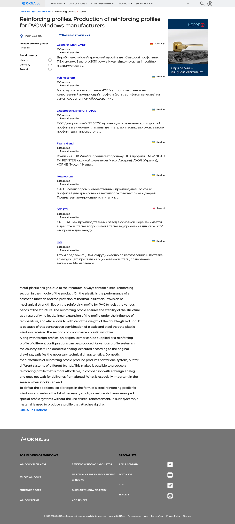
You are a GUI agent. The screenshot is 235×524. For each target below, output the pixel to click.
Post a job (125, 474)
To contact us (134, 516)
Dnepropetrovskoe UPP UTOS (76, 110)
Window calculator (33, 464)
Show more (143, 3)
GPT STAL (63, 209)
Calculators (77, 3)
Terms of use (157, 516)
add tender (79, 500)
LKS (59, 242)
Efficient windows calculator (92, 464)
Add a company (128, 464)
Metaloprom (65, 176)
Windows (56, 3)
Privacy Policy (173, 516)
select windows (30, 477)
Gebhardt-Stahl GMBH (71, 44)
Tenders (124, 494)
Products (124, 3)
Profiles (25, 47)
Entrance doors (30, 490)
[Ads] (188, 48)
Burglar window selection (90, 490)
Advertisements (101, 3)
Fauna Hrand (65, 143)
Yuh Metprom (66, 77)
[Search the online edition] (202, 4)
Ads (121, 484)
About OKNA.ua (117, 516)
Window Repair (29, 500)
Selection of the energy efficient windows (93, 477)
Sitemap (187, 516)
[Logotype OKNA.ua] (33, 3)
